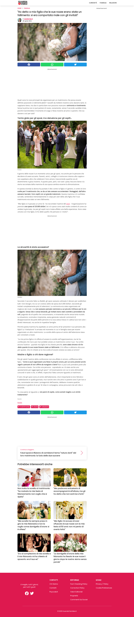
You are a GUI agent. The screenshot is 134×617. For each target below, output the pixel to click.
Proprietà (74, 595)
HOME (19, 8)
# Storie (34, 407)
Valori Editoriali (76, 592)
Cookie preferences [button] (104, 588)
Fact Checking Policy (78, 584)
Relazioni (113, 3)
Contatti (53, 588)
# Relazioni (44, 407)
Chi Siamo (54, 584)
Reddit (19, 403)
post (68, 204)
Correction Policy (77, 588)
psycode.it (54, 592)
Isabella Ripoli (28, 19)
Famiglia (103, 3)
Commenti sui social (78, 599)
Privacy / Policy (102, 584)
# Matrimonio (24, 407)
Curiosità (93, 3)
